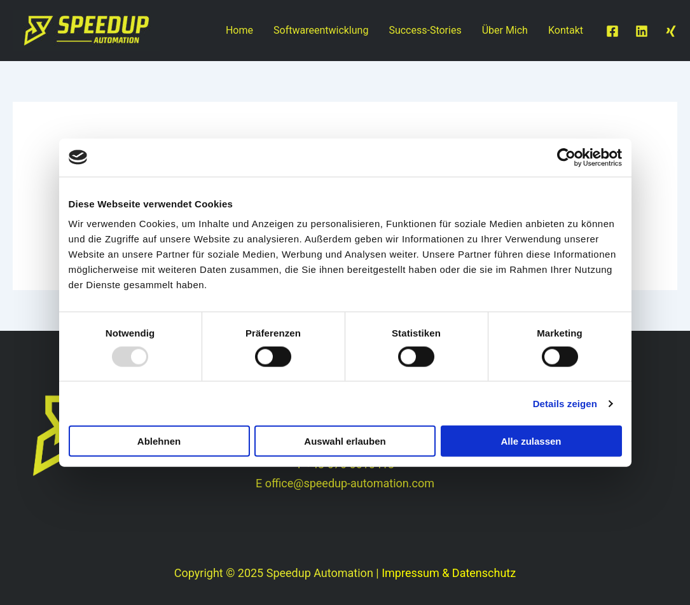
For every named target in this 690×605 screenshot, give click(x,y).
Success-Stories (425, 30)
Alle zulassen (530, 441)
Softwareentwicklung (320, 30)
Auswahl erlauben (344, 441)
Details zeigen (565, 403)
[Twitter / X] (671, 31)
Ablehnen (159, 441)
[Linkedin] (641, 31)
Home (239, 30)
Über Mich (505, 30)
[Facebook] (612, 31)
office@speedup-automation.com (349, 483)
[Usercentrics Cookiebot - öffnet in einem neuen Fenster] (566, 157)
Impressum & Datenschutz (449, 573)
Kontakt (565, 30)
